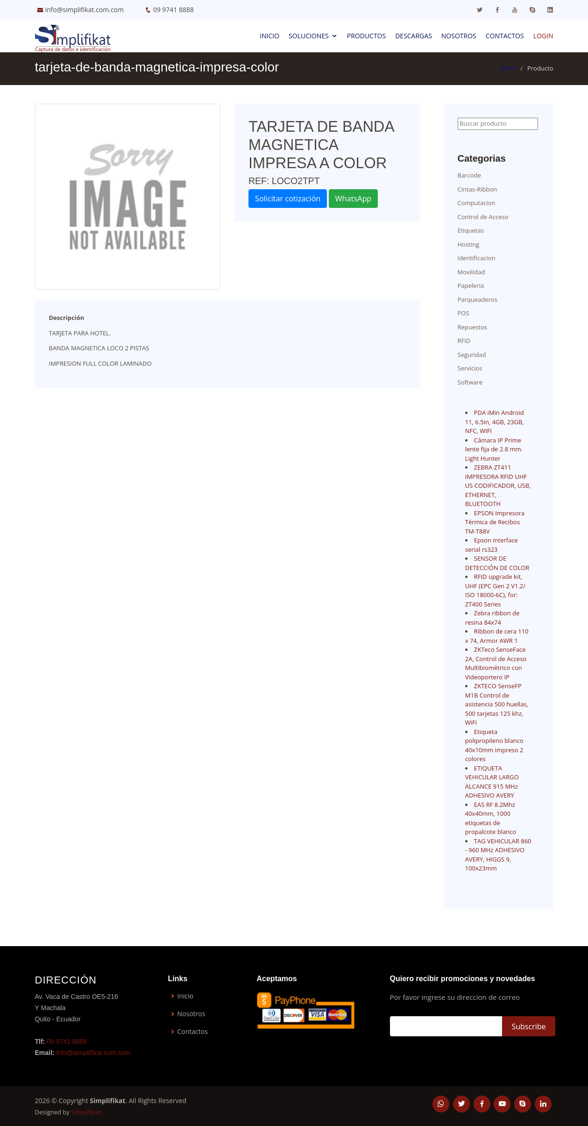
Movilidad (471, 272)
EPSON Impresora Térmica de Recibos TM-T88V (494, 522)
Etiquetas (471, 230)
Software (470, 382)
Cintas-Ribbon (477, 189)
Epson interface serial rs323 (491, 545)
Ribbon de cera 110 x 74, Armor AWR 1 (497, 636)
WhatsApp (353, 198)
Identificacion (477, 258)
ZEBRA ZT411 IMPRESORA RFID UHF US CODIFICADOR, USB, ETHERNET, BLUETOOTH (498, 485)
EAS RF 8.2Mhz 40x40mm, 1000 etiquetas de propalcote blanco (490, 818)
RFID (464, 340)
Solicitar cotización (287, 198)
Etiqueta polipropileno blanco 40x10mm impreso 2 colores (494, 745)
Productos (366, 35)
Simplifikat (85, 1112)
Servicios (470, 368)
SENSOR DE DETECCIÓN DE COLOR (497, 563)
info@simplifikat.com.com (84, 9)
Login (543, 35)
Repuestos (472, 327)
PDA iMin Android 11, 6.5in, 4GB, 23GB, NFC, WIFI (494, 421)
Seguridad (472, 354)
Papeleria (471, 285)
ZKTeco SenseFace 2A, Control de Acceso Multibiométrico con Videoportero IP (495, 663)
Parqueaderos (477, 299)
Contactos (505, 35)
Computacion (477, 203)
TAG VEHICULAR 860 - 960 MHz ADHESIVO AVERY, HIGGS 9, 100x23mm (498, 855)
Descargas (413, 35)
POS (463, 313)
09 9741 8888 (173, 9)
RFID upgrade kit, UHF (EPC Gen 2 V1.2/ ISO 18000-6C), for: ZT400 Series (495, 590)
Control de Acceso (483, 217)
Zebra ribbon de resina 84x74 (492, 618)
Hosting (469, 244)
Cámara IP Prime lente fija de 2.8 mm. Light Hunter (494, 449)
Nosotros (458, 35)
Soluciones (309, 35)
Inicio (269, 35)
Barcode (469, 175)
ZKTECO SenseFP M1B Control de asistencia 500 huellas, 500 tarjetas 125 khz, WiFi (496, 704)
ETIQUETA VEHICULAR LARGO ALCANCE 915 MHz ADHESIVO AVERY (492, 782)
